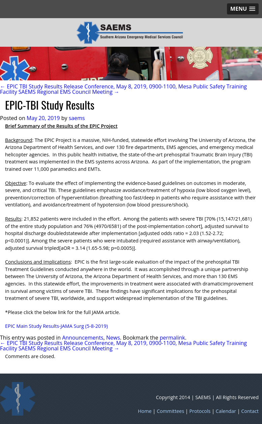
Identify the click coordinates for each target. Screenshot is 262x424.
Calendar (226, 411)
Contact (250, 411)
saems (77, 118)
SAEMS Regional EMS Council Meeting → (69, 91)
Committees (170, 411)
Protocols (199, 411)
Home (145, 411)
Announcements (82, 337)
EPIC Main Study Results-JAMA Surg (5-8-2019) (56, 326)
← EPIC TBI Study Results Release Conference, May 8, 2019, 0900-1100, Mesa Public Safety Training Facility (123, 89)
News (113, 337)
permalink (172, 337)
